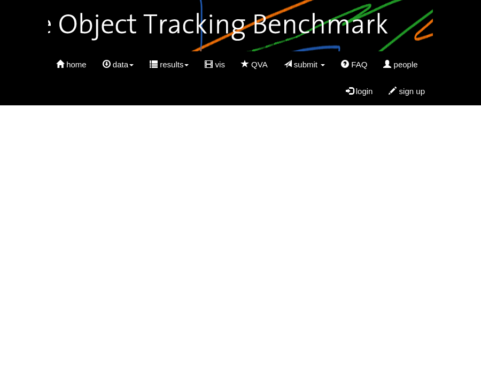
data (118, 64)
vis (215, 64)
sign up (407, 91)
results (169, 64)
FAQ (354, 64)
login (359, 91)
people (400, 64)
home (71, 64)
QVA (254, 64)
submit (304, 64)
